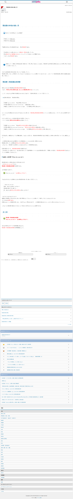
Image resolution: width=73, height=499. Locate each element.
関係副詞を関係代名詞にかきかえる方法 (14, 367)
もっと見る (69, 324)
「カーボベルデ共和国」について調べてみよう (15, 364)
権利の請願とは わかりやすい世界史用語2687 (16, 353)
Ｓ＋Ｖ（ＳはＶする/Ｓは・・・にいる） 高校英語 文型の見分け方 (19, 347)
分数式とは (4, 380)
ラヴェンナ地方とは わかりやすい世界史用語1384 (11, 388)
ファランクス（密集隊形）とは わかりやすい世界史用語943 (13, 391)
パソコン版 (39, 497)
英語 (3, 303)
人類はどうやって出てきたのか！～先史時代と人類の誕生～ (13, 399)
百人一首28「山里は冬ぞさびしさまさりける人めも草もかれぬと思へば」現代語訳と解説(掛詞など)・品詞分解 (22, 396)
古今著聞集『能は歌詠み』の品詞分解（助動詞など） (17, 350)
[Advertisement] (36, 17)
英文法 (7, 303)
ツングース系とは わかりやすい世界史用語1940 (11, 394)
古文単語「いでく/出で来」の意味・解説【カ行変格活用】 (13, 378)
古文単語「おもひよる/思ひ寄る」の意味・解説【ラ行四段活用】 (14, 402)
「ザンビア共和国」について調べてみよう (15, 361)
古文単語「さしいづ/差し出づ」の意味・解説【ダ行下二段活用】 (19, 344)
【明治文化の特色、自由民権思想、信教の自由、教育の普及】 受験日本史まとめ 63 (17, 386)
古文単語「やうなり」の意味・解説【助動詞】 (10, 383)
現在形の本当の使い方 (29, 335)
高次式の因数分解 (10, 359)
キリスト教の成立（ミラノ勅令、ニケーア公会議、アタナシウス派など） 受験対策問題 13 (24, 356)
